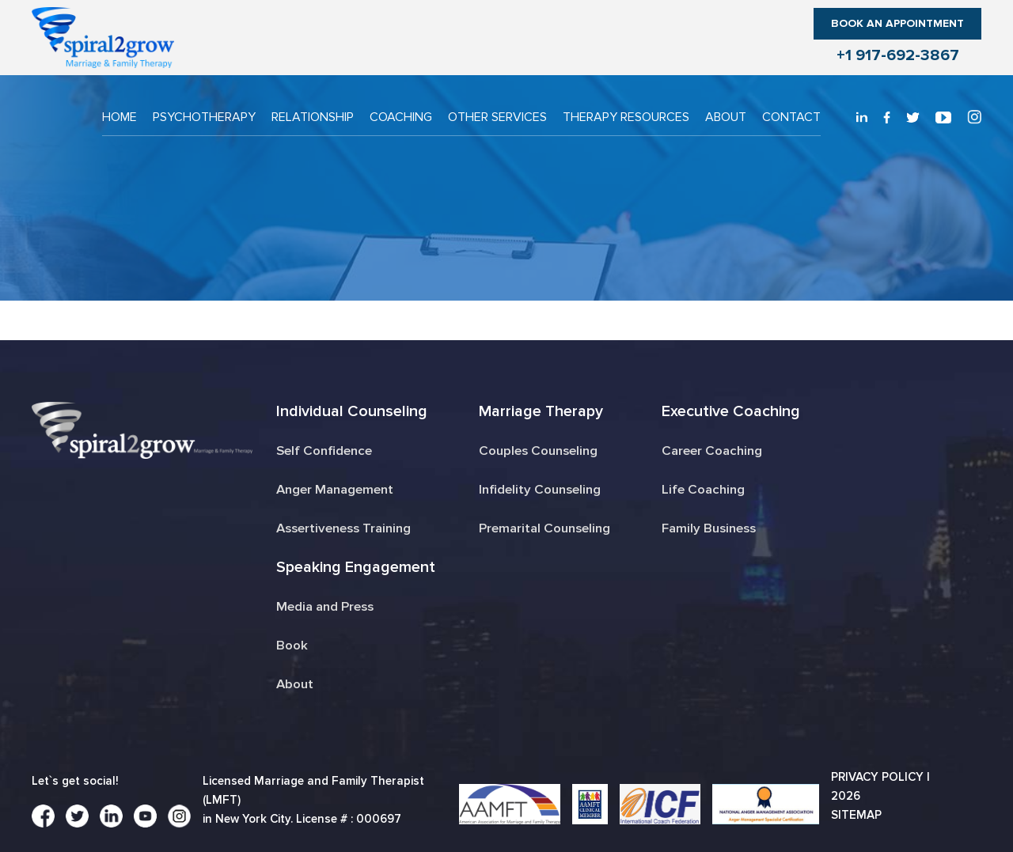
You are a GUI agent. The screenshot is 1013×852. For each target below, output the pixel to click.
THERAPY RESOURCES (626, 117)
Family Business (711, 528)
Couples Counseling (539, 450)
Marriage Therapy (540, 411)
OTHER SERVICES (497, 117)
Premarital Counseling (544, 528)
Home (119, 117)
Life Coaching (704, 489)
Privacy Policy (877, 777)
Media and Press (324, 606)
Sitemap (856, 815)
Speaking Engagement (354, 567)
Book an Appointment (897, 23)
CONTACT (791, 117)
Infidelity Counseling (539, 489)
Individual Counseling (351, 411)
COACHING (401, 117)
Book (292, 645)
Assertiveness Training (344, 528)
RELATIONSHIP (312, 117)
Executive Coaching (731, 411)
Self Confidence (323, 450)
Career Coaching (713, 450)
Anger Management (334, 489)
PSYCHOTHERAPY (204, 117)
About (725, 117)
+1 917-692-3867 (898, 55)
